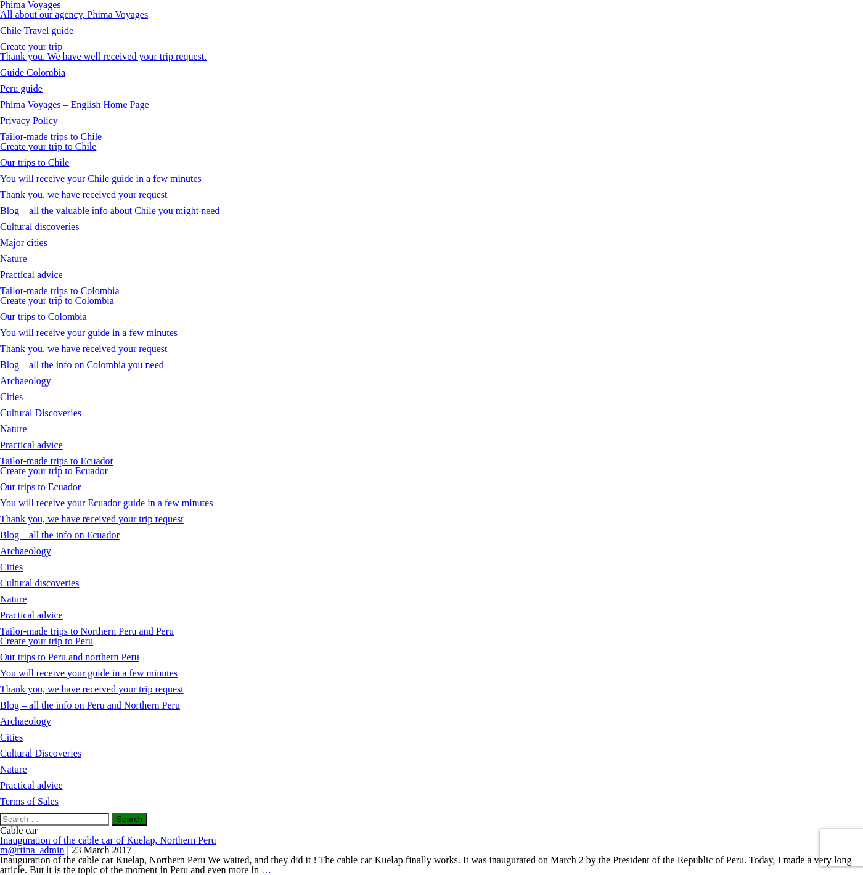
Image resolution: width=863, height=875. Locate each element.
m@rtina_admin (32, 850)
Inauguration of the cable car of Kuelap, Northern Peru (108, 840)
